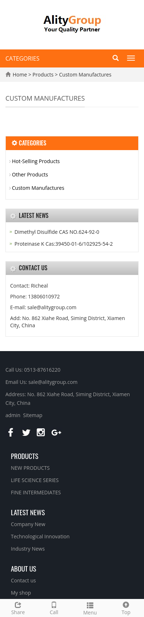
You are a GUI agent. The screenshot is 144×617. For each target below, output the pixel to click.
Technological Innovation (40, 536)
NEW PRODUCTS (30, 467)
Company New (28, 524)
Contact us (23, 580)
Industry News (28, 548)
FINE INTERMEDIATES (36, 492)
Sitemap (32, 415)
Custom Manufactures (84, 74)
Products (44, 74)
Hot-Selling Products (36, 161)
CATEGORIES (22, 58)
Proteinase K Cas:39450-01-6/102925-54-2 (63, 243)
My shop (21, 592)
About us (23, 568)
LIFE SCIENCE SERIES (35, 480)
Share (18, 607)
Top (126, 607)
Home (20, 74)
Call (54, 607)
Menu (90, 608)
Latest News (28, 512)
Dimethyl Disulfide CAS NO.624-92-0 (56, 231)
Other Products (30, 174)
